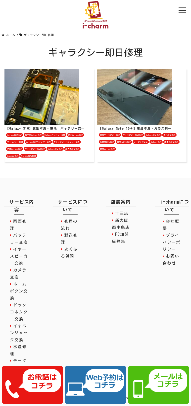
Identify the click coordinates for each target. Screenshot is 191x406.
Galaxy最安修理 (28, 156)
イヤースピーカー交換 (19, 256)
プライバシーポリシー (172, 242)
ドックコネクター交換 (19, 312)
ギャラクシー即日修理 (35, 149)
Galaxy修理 (156, 142)
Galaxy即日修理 (55, 149)
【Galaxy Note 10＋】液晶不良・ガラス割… (135, 128)
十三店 (122, 213)
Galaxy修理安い (14, 135)
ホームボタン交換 (19, 291)
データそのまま (141, 142)
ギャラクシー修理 (15, 142)
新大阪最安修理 (72, 149)
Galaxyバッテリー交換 (55, 135)
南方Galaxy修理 (75, 135)
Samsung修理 (12, 156)
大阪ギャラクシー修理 (110, 135)
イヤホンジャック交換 (19, 333)
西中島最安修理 (171, 142)
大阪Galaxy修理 (14, 149)
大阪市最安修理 (124, 142)
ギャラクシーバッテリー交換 (67, 142)
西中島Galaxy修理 (33, 135)
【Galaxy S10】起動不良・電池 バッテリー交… (45, 128)
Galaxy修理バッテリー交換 (38, 142)
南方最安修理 (169, 135)
